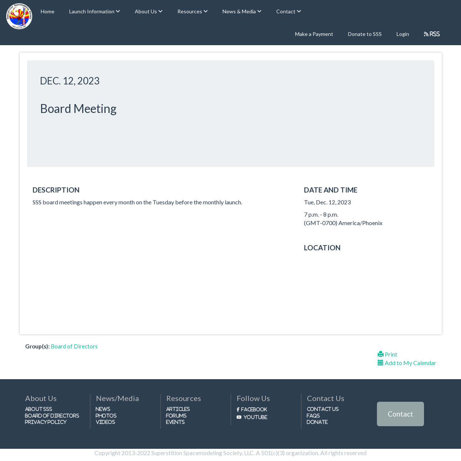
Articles (178, 409)
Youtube (255, 417)
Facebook (254, 409)
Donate (317, 422)
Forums (176, 415)
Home (47, 11)
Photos (106, 415)
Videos (105, 422)
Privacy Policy (46, 422)
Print (387, 354)
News (103, 409)
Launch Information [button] (92, 11)
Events (175, 422)
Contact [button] (286, 11)
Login (403, 34)
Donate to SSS (365, 34)
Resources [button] (190, 11)
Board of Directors (74, 346)
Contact (400, 414)
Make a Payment (314, 34)
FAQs (313, 415)
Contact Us (323, 409)
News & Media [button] (240, 11)
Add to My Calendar (407, 362)
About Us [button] (146, 11)
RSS (434, 34)
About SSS (39, 409)
